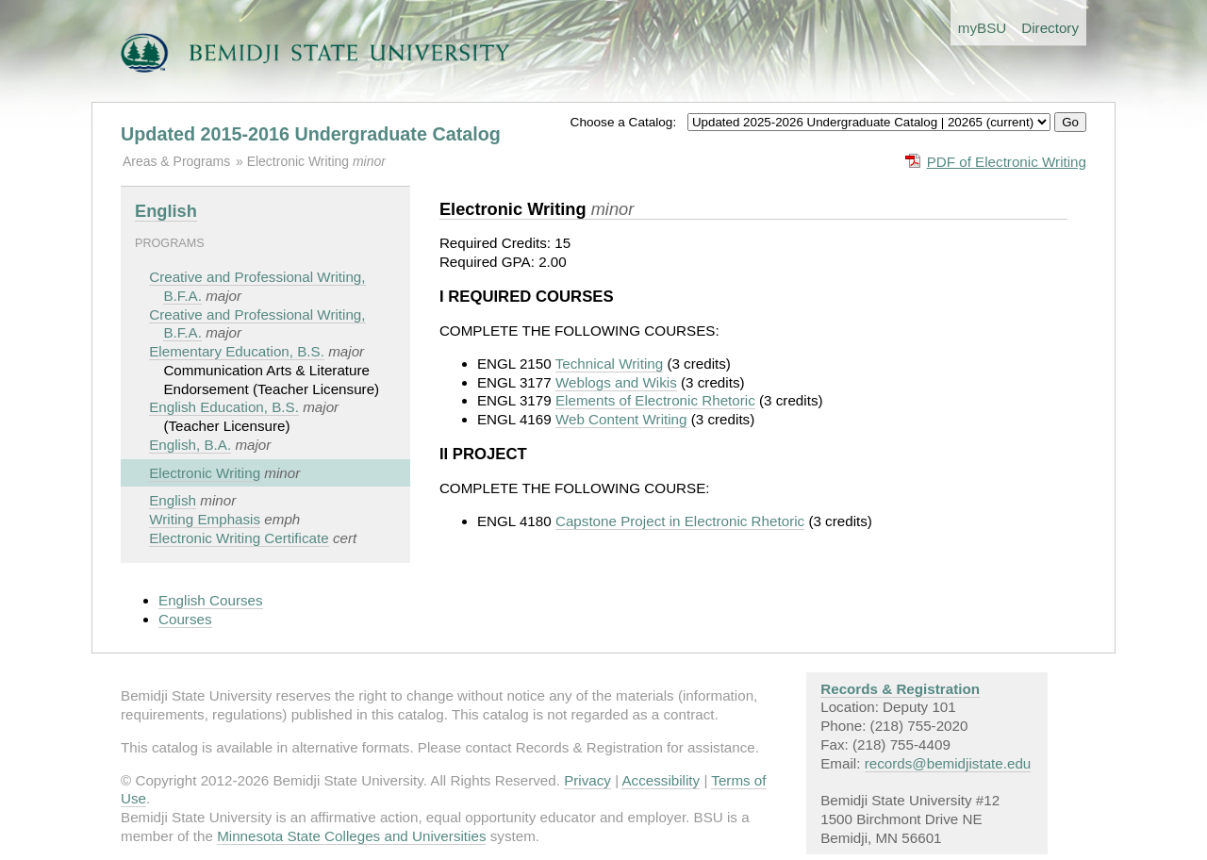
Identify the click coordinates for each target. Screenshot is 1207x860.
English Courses (210, 600)
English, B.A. (190, 445)
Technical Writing (609, 364)
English (166, 211)
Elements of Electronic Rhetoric (655, 400)
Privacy (587, 780)
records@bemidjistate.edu (948, 763)
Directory (1050, 28)
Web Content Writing (621, 419)
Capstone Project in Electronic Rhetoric (679, 521)
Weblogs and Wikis (616, 382)
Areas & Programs (176, 161)
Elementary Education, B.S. (236, 351)
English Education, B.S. (224, 407)
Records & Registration (900, 689)
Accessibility (660, 780)
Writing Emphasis (204, 519)
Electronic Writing (300, 161)
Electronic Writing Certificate (238, 538)
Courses (185, 619)
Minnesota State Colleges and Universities (351, 836)
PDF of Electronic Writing (1006, 162)
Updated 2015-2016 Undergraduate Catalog (311, 134)
